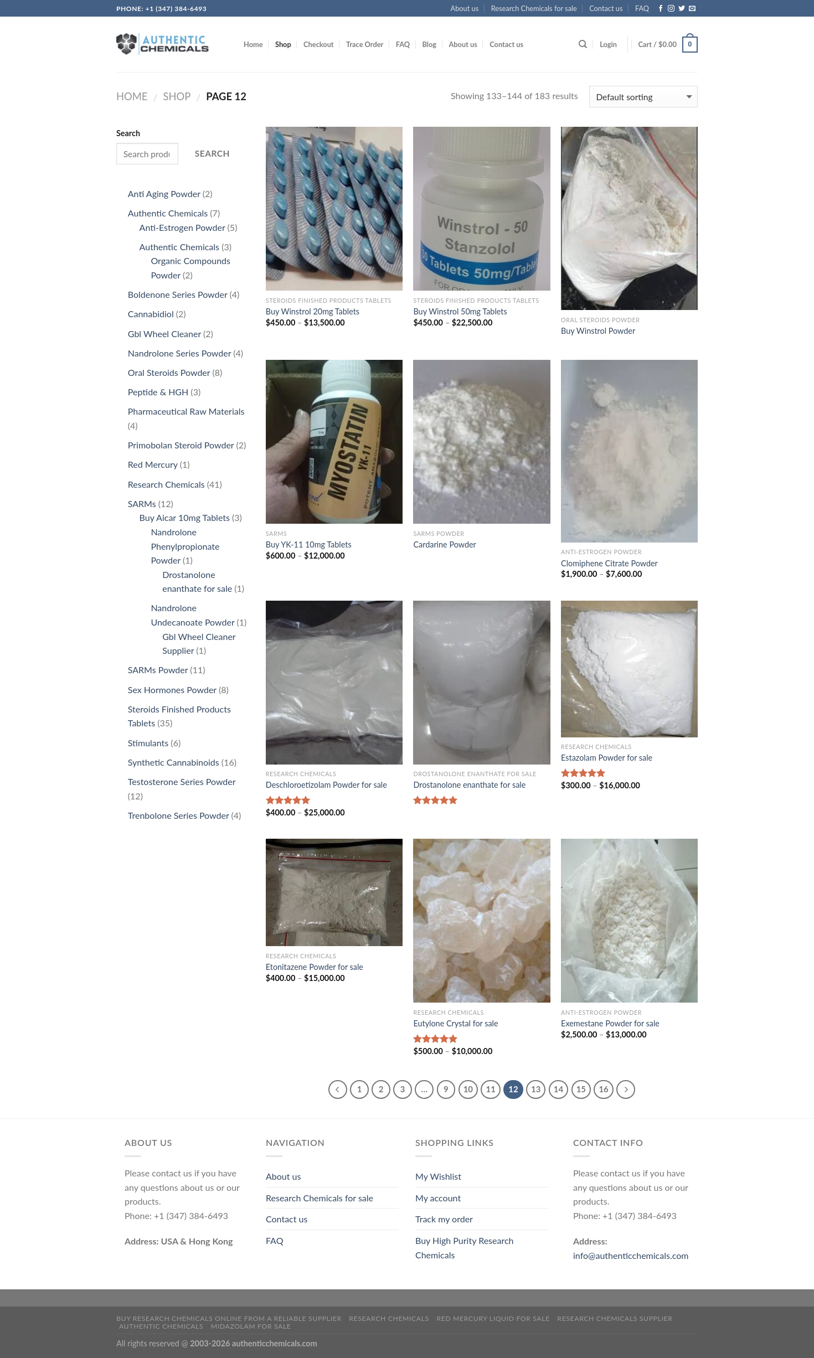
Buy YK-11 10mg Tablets (309, 544)
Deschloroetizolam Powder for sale (326, 784)
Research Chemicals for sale (534, 8)
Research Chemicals (389, 1318)
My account (438, 1197)
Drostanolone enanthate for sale (469, 784)
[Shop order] (643, 96)
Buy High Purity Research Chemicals (464, 1247)
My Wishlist (438, 1176)
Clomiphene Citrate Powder (609, 563)
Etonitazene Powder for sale (314, 967)
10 (468, 1089)
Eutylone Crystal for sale (455, 1023)
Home (253, 44)
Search (128, 133)
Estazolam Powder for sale (606, 757)
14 (558, 1089)
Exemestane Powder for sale (610, 1023)
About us (465, 8)
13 (535, 1089)
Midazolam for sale (251, 1326)
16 (603, 1089)
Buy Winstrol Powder (598, 330)
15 (581, 1089)
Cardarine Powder (444, 544)
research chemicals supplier (614, 1318)
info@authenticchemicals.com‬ (630, 1255)
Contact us (605, 8)
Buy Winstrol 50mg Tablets (460, 311)
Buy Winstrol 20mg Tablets (312, 311)
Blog (429, 44)
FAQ (642, 8)
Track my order (444, 1219)
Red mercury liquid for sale (492, 1318)
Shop (283, 44)
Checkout (318, 44)
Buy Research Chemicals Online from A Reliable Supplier (229, 1318)
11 (490, 1089)
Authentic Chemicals (161, 1326)
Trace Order (364, 44)
